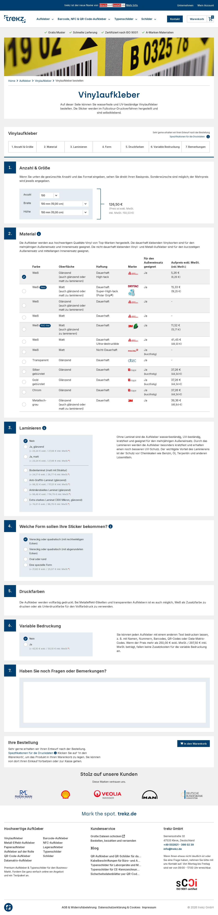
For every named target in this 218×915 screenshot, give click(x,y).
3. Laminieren (78, 146)
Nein (32, 440)
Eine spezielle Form (59, 567)
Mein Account (205, 5)
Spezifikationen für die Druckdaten (32, 753)
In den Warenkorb (193, 743)
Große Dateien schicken (106, 836)
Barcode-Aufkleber (55, 838)
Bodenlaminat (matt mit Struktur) (59, 472)
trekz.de (127, 814)
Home (11, 80)
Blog (95, 848)
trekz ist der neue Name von (100, 5)
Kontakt (175, 19)
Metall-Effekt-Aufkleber (19, 842)
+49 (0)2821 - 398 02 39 (179, 844)
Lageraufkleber (53, 847)
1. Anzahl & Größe (22, 146)
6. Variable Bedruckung (165, 146)
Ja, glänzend (59, 449)
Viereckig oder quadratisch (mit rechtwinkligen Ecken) (56, 541)
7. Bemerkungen (196, 146)
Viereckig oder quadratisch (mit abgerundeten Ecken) (56, 551)
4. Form (106, 146)
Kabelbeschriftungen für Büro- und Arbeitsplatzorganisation (116, 860)
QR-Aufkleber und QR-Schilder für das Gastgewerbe (116, 856)
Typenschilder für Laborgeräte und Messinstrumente (116, 865)
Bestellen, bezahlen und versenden (113, 840)
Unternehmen (183, 5)
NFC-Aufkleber (53, 842)
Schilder (148, 19)
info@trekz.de (173, 849)
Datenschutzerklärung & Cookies (119, 907)
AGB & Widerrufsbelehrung (79, 907)
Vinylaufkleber (43, 80)
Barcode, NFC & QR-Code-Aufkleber (84, 19)
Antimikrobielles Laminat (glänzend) (59, 492)
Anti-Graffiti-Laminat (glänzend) (59, 482)
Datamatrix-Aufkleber (18, 860)
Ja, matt (59, 459)
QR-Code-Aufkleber (17, 856)
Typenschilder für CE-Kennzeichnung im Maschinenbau (116, 869)
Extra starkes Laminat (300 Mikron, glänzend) (59, 502)
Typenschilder (125, 19)
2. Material (50, 146)
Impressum (149, 907)
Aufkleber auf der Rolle (19, 851)
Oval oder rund (37, 559)
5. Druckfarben (135, 146)
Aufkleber (45, 19)
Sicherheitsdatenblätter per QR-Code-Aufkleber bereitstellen (116, 874)
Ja (59, 647)
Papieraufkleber (14, 847)
